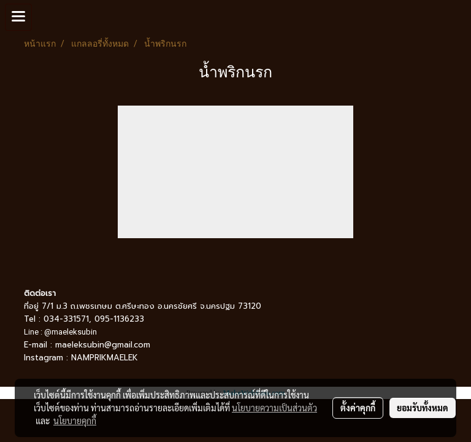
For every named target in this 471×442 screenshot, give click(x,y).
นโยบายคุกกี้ (74, 420)
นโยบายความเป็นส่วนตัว (274, 407)
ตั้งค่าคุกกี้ (357, 407)
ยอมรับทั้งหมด (422, 407)
